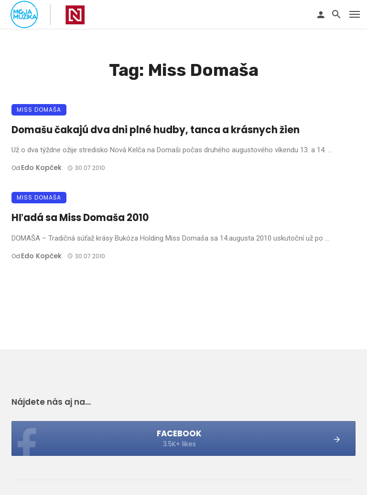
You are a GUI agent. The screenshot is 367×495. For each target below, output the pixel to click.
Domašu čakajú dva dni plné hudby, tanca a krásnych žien (155, 130)
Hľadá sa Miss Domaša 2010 (80, 217)
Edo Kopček (41, 167)
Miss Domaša (39, 109)
